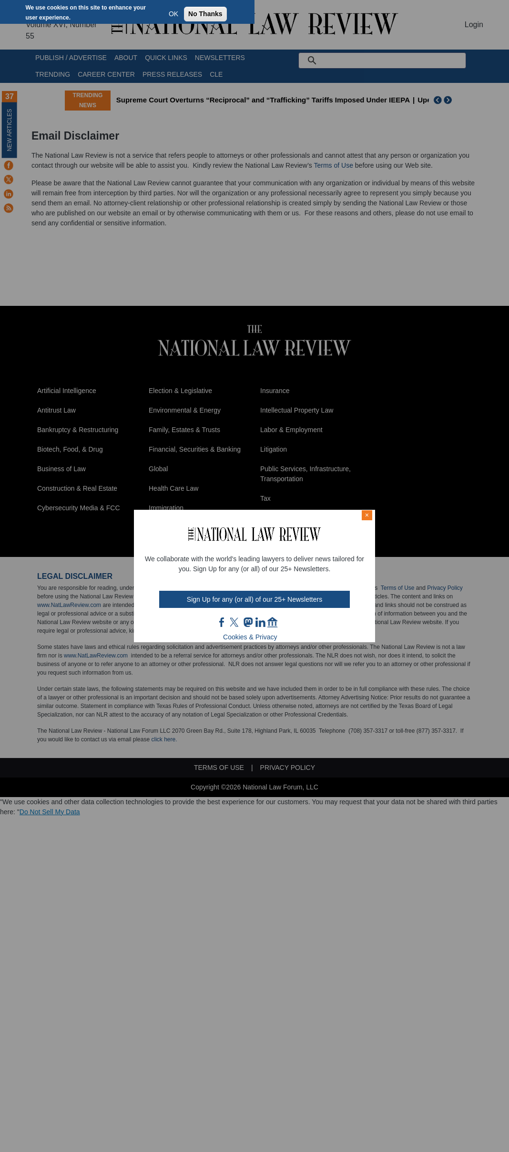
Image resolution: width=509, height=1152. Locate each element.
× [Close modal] (367, 515)
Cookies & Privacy (250, 637)
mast (248, 622)
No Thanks (205, 14)
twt (235, 622)
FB (222, 622)
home (272, 622)
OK (173, 14)
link (260, 622)
